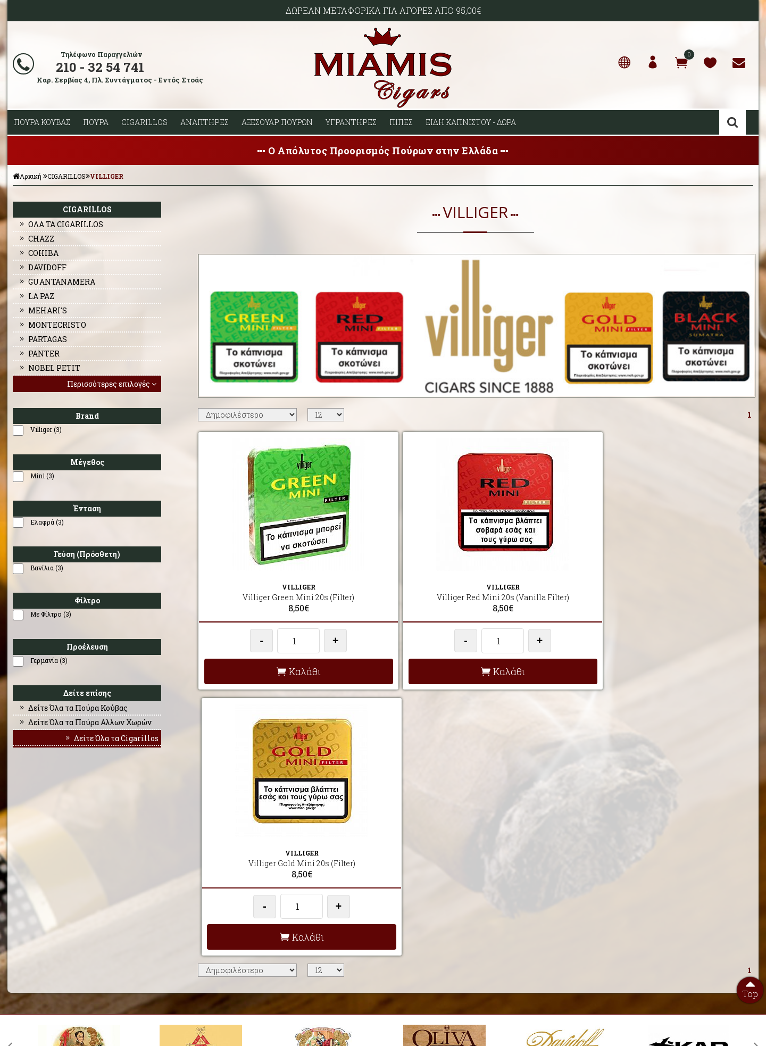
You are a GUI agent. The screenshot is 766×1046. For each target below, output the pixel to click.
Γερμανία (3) (49, 660)
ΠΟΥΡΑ (96, 122)
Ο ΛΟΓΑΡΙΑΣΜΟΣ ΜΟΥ (41, 912)
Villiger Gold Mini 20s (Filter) (540, 587)
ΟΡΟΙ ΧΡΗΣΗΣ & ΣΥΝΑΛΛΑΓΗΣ (241, 912)
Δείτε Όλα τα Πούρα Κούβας (73, 708)
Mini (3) (42, 475)
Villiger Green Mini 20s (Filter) (265, 587)
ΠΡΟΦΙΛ (20, 899)
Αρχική (27, 176)
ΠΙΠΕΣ (401, 122)
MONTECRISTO (52, 325)
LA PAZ (36, 296)
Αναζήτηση (732, 122)
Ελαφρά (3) (47, 522)
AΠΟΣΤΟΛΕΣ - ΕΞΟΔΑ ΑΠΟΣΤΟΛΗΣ (248, 886)
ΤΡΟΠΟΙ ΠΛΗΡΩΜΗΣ (227, 924)
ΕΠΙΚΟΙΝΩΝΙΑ (29, 924)
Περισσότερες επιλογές (113, 384)
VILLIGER (106, 176)
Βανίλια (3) (46, 567)
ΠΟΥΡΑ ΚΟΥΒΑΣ (42, 122)
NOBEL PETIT (49, 368)
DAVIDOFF (42, 267)
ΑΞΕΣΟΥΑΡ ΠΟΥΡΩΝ (277, 122)
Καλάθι (265, 671)
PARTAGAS (42, 339)
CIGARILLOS (144, 122)
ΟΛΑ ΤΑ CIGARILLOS (60, 224)
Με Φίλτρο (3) (50, 614)
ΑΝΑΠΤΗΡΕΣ (204, 122)
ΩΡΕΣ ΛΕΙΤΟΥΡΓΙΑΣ (225, 937)
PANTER (39, 353)
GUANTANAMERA (56, 282)
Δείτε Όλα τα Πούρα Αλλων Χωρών (85, 722)
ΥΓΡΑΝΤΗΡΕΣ (351, 122)
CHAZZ (36, 239)
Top (750, 988)
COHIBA (38, 253)
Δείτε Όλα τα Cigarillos (111, 738)
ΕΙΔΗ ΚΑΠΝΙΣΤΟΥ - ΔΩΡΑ (471, 122)
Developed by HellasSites (441, 1026)
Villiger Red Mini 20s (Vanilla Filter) (402, 592)
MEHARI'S (42, 310)
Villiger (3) (46, 429)
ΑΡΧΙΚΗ (20, 886)
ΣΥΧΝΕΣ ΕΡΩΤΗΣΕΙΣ (227, 899)
